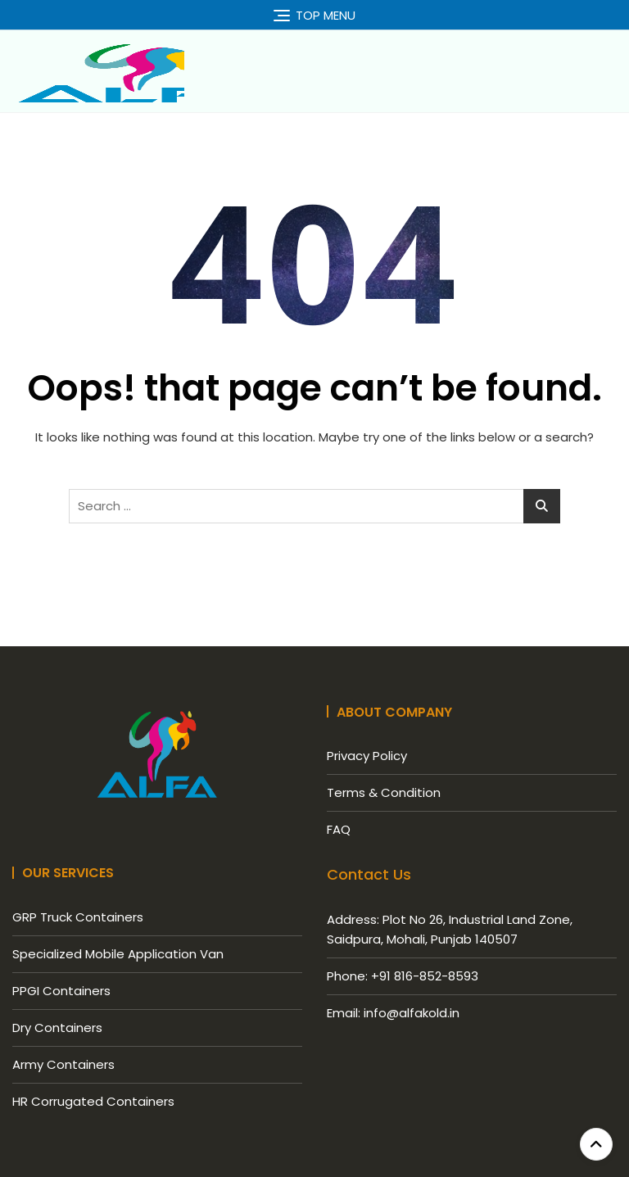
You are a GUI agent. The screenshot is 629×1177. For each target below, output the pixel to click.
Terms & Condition (384, 792)
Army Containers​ (63, 1064)
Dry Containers (57, 1027)
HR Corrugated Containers (93, 1101)
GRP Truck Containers (77, 917)
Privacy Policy (367, 755)
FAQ (339, 829)
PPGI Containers (61, 990)
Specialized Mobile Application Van (118, 953)
